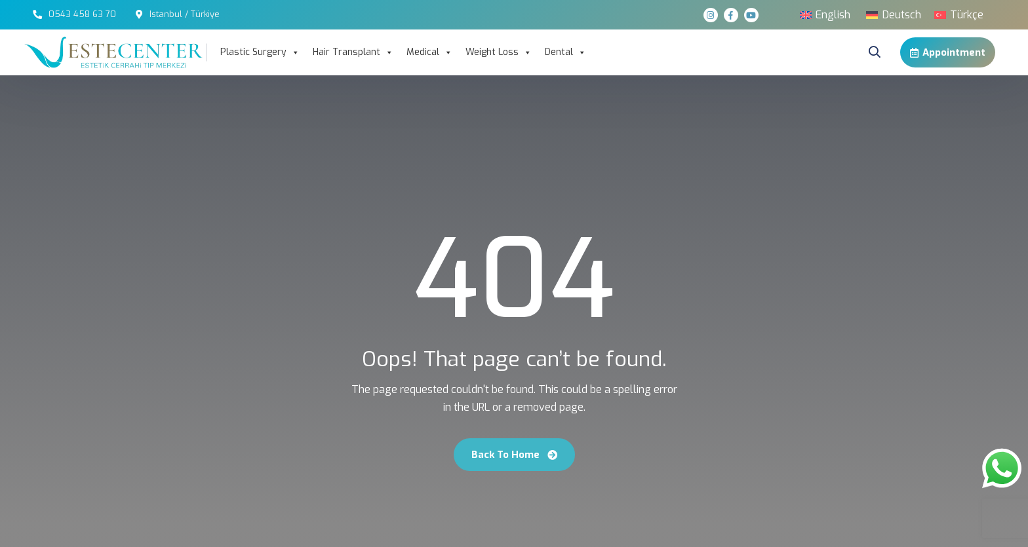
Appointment (947, 52)
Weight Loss (498, 52)
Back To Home (514, 454)
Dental (565, 52)
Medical (429, 52)
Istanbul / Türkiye (184, 14)
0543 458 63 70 (82, 14)
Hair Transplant (353, 52)
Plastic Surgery (260, 52)
